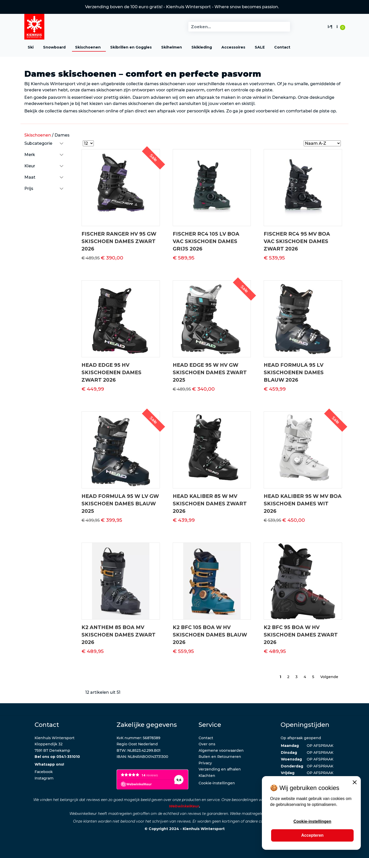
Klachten (207, 775)
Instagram (44, 778)
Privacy (205, 763)
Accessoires (233, 47)
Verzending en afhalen (220, 769)
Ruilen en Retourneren (220, 756)
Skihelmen (171, 47)
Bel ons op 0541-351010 (57, 756)
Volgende (329, 676)
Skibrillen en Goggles (131, 47)
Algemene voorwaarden (221, 750)
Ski (31, 47)
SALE (260, 47)
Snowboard (54, 47)
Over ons (207, 744)
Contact (282, 47)
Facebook (44, 771)
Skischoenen (88, 47)
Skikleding (201, 47)
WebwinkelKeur (184, 806)
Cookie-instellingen (217, 783)
